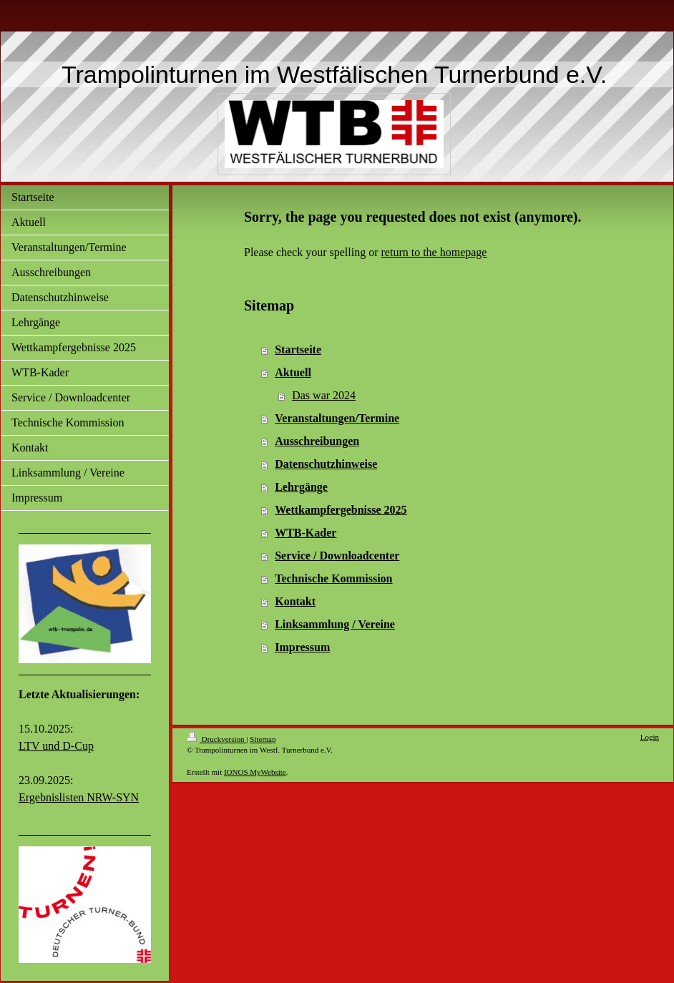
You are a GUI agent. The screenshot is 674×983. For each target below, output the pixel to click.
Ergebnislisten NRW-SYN (79, 797)
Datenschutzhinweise (326, 464)
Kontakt (295, 601)
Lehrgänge (301, 487)
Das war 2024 (324, 395)
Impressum (302, 647)
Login (649, 737)
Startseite (298, 349)
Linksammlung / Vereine (335, 624)
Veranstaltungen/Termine (337, 418)
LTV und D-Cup (56, 746)
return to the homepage (434, 252)
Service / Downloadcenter (337, 555)
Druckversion (216, 739)
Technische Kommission (333, 578)
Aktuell (293, 372)
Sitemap (262, 739)
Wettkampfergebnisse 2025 (340, 510)
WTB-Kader (305, 533)
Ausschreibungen (317, 441)
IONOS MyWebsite (255, 772)
